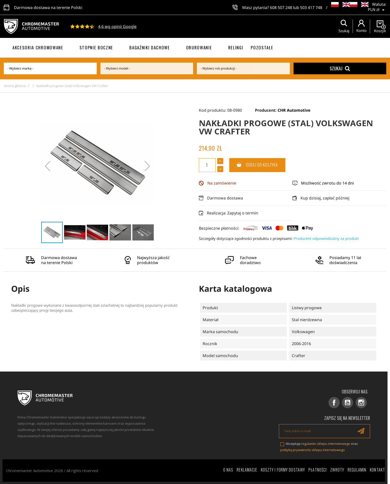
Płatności (318, 470)
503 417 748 (311, 7)
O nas (228, 470)
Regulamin (357, 470)
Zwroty (337, 470)
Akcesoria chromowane (37, 47)
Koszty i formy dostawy (283, 470)
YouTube (348, 402)
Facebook (335, 402)
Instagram (361, 402)
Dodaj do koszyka (253, 165)
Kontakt (377, 470)
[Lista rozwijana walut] (377, 7)
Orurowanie (199, 47)
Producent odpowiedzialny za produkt (326, 238)
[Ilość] (207, 165)
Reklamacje (247, 470)
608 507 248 (281, 7)
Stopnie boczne (96, 47)
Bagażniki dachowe (149, 47)
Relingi (235, 47)
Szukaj (340, 68)
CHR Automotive (294, 110)
